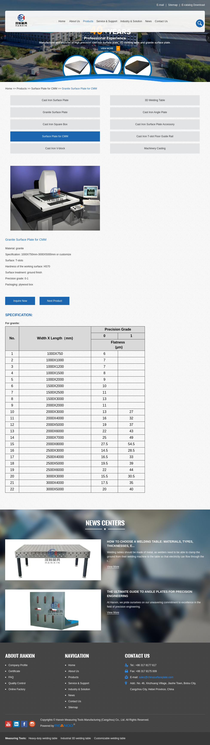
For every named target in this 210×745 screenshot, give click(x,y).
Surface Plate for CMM (44, 88)
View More (113, 566)
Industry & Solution (131, 21)
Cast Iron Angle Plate (155, 112)
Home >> (11, 88)
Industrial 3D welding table (76, 738)
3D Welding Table (155, 100)
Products (88, 21)
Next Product (54, 300)
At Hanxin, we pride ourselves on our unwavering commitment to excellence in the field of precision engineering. (154, 604)
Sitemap (173, 4)
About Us (74, 21)
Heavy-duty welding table (43, 738)
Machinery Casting (155, 148)
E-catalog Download (193, 4)
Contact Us (161, 21)
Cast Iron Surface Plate (55, 100)
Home (61, 21)
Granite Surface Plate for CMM (79, 88)
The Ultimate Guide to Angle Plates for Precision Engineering (149, 594)
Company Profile (18, 665)
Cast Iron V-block (55, 148)
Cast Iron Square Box (55, 124)
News (148, 21)
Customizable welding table (110, 738)
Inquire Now (20, 300)
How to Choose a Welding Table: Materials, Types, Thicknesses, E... (150, 544)
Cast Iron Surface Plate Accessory (154, 124)
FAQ (11, 677)
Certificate (14, 671)
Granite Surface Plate (55, 112)
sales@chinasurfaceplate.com (156, 677)
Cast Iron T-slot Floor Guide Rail (154, 136)
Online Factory (16, 689)
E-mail (160, 4)
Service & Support (107, 21)
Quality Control (16, 683)
